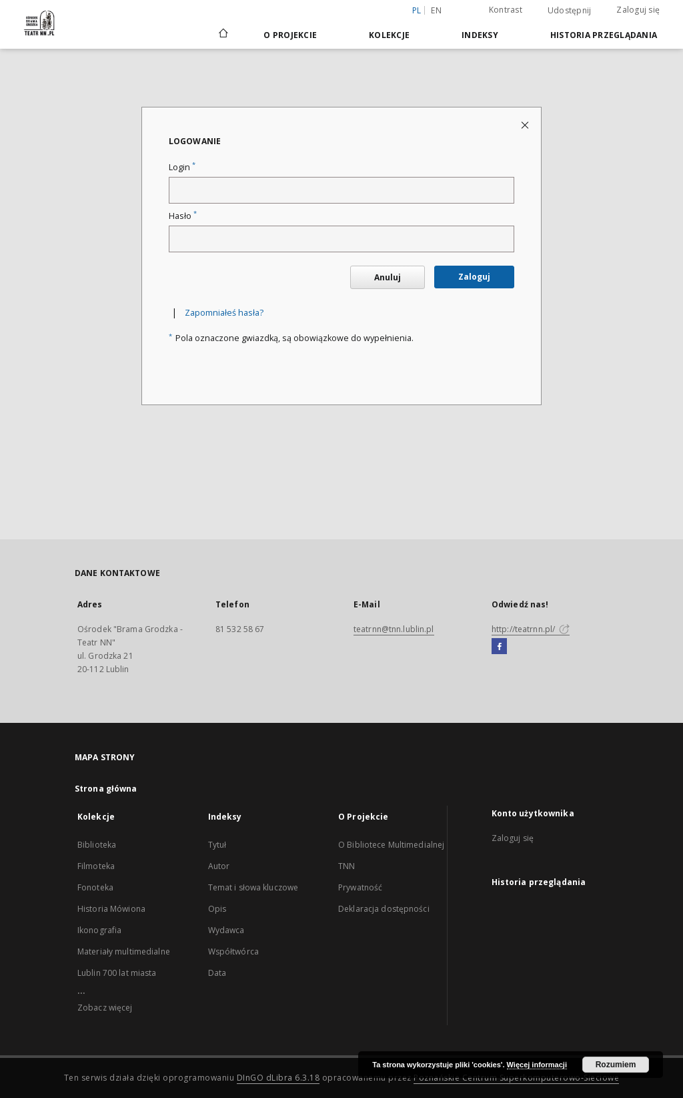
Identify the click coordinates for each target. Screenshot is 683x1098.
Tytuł (217, 844)
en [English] (436, 10)
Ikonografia (99, 930)
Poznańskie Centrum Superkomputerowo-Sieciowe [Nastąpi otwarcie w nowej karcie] (516, 1077)
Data (217, 973)
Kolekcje (389, 35)
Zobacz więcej (105, 1007)
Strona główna (106, 788)
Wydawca (226, 930)
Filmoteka (96, 866)
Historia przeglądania (603, 35)
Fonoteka (95, 887)
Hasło (183, 216)
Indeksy (480, 35)
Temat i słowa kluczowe (253, 887)
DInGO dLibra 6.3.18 (278, 1077)
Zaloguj (474, 276)
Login (182, 167)
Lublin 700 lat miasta (117, 973)
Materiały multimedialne (123, 951)
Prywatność (360, 887)
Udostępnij (570, 10)
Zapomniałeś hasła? (224, 312)
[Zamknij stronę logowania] (526, 124)
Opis (217, 908)
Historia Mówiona (111, 908)
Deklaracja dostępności (384, 908)
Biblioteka (96, 844)
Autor (219, 866)
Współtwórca (233, 951)
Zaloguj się (638, 9)
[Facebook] (499, 647)
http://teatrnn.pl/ (531, 629)
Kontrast (505, 9)
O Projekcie (290, 35)
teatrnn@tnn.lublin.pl (394, 629)
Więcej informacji (537, 1065)
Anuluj (387, 277)
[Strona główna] (222, 34)
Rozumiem (616, 1064)
